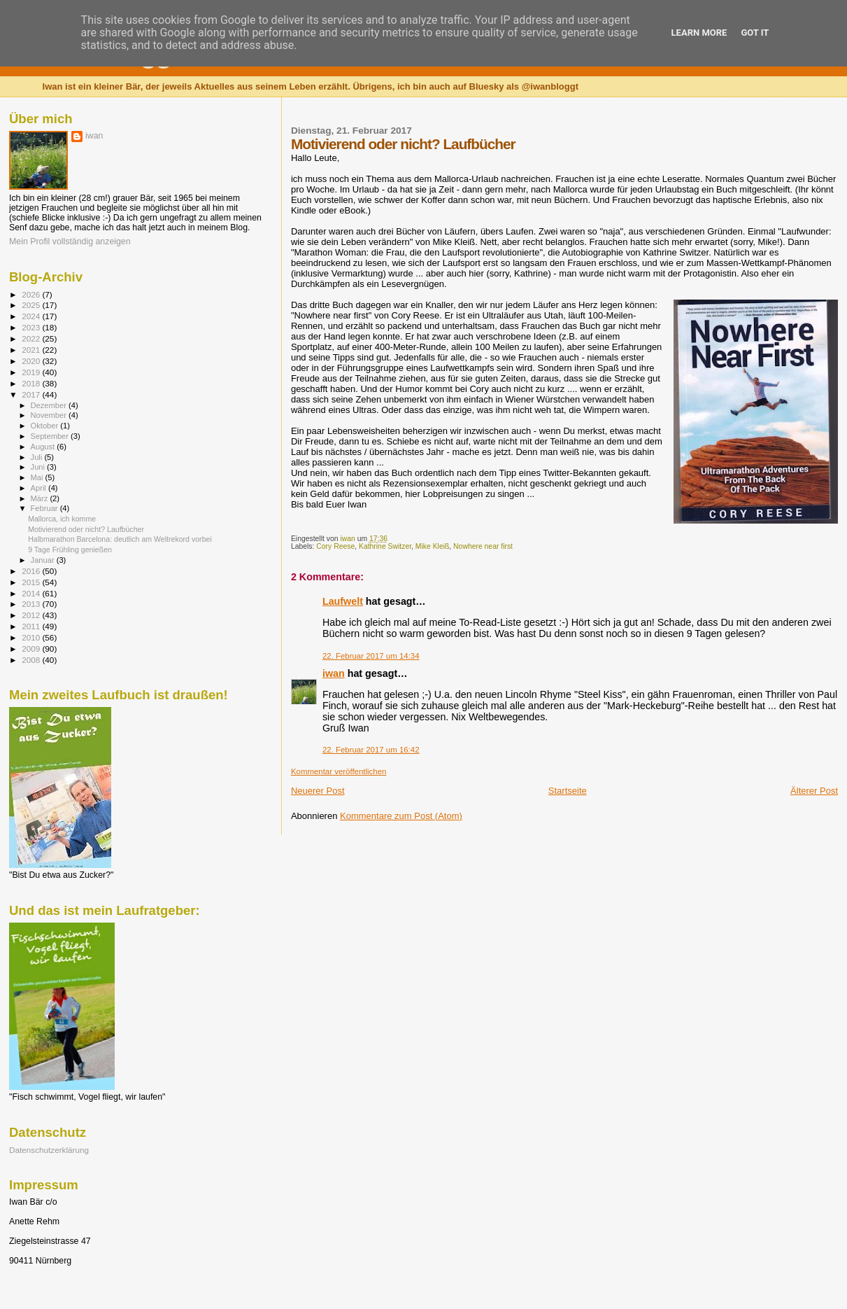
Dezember (50, 405)
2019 (32, 372)
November (50, 415)
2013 (32, 603)
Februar (45, 508)
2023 (32, 327)
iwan (333, 673)
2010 (32, 637)
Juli (38, 457)
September (51, 436)
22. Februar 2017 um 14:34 (371, 656)
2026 (32, 294)
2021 (32, 349)
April (39, 488)
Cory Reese (335, 546)
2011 (32, 626)
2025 (32, 304)
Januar (44, 560)
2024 (32, 316)
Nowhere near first (483, 546)
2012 (32, 615)
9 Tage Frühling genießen (70, 549)
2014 (32, 593)
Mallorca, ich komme (62, 518)
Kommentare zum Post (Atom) (401, 816)
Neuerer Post (318, 790)
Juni (39, 467)
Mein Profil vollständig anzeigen (70, 241)
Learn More (699, 32)
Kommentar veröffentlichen (338, 771)
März (40, 498)
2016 (32, 570)
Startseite (567, 790)
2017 (32, 394)
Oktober (46, 425)
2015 (32, 582)
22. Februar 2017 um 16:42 (371, 750)
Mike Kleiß (432, 546)
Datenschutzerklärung (49, 1149)
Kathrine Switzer (385, 546)
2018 (32, 383)
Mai (38, 477)
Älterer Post (814, 790)
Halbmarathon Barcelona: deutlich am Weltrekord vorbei (120, 539)
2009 (32, 648)
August (44, 446)
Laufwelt (342, 601)
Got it (755, 32)
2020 (32, 360)
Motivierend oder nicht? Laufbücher (86, 529)
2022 (32, 338)
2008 (32, 659)
